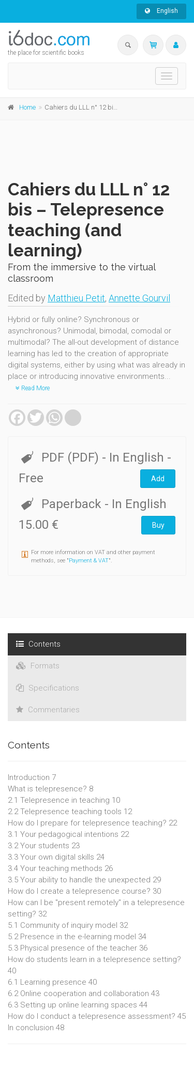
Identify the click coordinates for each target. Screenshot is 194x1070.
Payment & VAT (89, 560)
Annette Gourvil (139, 298)
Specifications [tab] (47, 688)
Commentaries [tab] (48, 709)
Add (158, 479)
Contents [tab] (38, 644)
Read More (33, 388)
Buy (158, 525)
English (161, 10)
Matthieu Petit (76, 298)
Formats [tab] (37, 665)
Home (27, 107)
